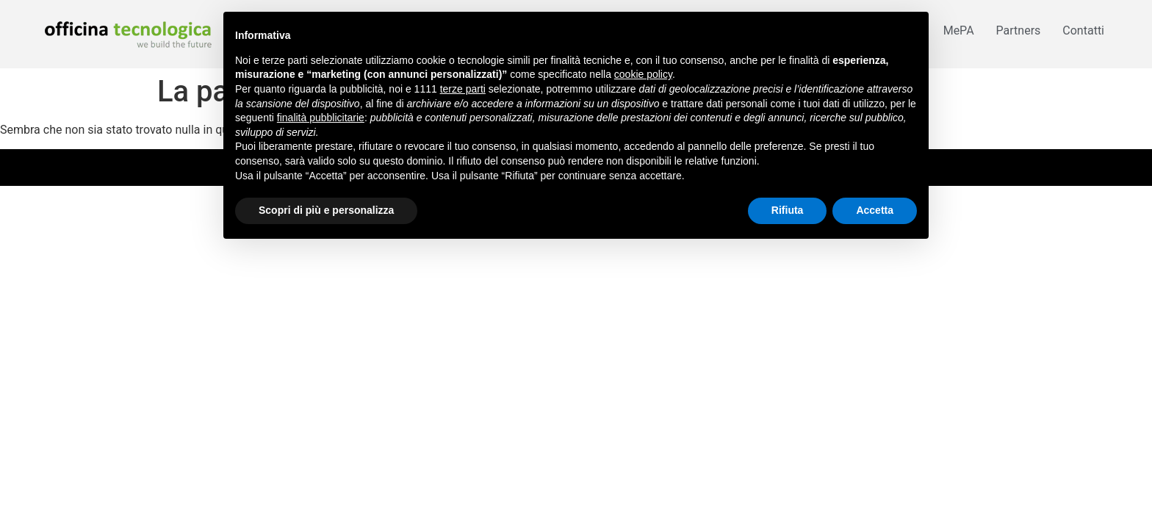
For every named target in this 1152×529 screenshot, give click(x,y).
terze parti (463, 89)
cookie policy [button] (643, 74)
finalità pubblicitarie (320, 117)
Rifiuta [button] (787, 210)
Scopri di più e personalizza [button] (326, 210)
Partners (1018, 30)
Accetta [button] (874, 210)
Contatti (1083, 30)
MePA (958, 30)
